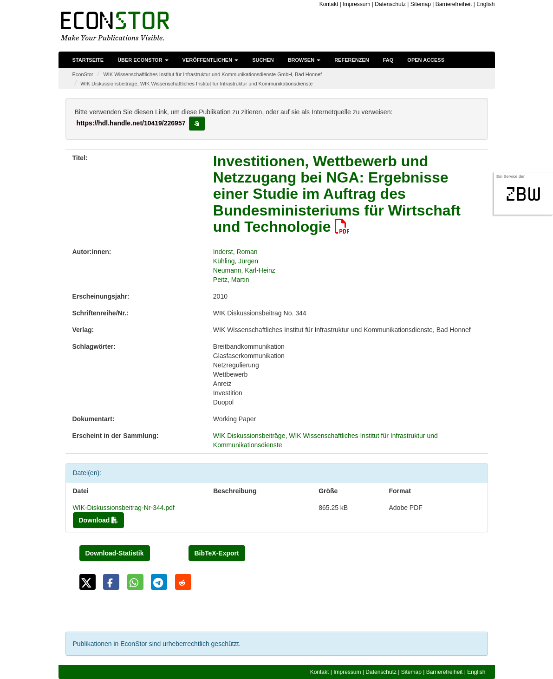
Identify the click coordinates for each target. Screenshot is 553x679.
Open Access (425, 60)
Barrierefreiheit (454, 4)
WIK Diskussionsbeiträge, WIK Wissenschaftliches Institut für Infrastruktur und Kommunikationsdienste (196, 83)
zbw (523, 194)
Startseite (88, 60)
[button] (87, 582)
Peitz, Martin (231, 279)
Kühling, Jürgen (235, 261)
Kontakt (328, 4)
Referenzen (351, 60)
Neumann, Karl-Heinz (244, 270)
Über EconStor (142, 60)
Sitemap (420, 4)
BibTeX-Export (217, 553)
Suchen (262, 60)
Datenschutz (390, 4)
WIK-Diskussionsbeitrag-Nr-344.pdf (124, 507)
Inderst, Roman (235, 251)
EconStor (82, 74)
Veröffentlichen (210, 60)
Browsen (304, 60)
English (485, 4)
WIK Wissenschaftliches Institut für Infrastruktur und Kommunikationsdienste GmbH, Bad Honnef (212, 74)
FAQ (388, 60)
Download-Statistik (114, 553)
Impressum (356, 4)
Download (98, 520)
